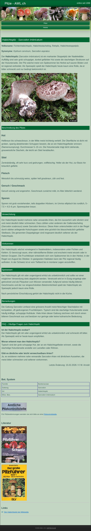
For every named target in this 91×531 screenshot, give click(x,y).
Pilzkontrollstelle (50, 414)
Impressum (51, 528)
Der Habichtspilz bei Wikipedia (16, 512)
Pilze (45, 23)
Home (45, 27)
